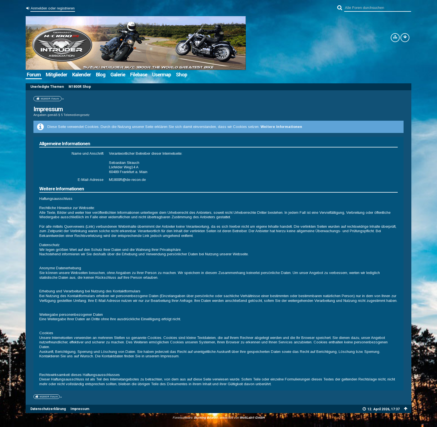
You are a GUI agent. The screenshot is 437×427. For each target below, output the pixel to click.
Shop (181, 74)
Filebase (138, 74)
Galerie (117, 74)
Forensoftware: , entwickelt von (218, 417)
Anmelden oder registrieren (53, 8)
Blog (100, 74)
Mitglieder (56, 74)
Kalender (81, 74)
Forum (34, 74)
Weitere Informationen (281, 126)
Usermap (161, 74)
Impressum (80, 408)
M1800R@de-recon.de (127, 179)
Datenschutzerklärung (48, 408)
